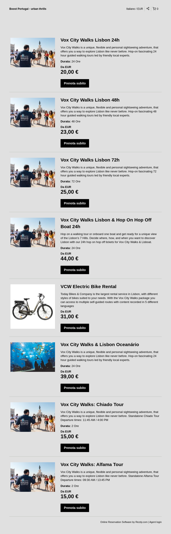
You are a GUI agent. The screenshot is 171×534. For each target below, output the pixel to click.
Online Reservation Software (116, 522)
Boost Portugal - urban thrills (27, 8)
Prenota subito (75, 83)
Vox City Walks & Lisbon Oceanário (100, 344)
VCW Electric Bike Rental (88, 286)
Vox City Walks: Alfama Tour (92, 464)
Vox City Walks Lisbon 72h (90, 159)
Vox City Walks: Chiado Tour (92, 404)
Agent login (155, 522)
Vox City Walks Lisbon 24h (90, 39)
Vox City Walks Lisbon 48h (90, 99)
